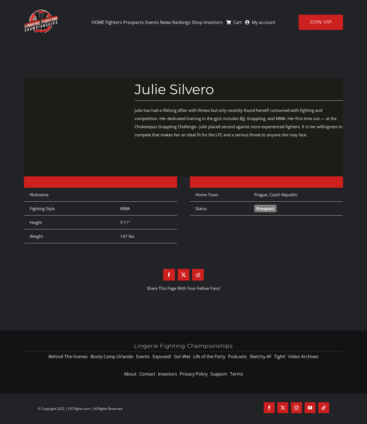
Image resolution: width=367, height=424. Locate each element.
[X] (183, 275)
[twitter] (282, 407)
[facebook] (269, 407)
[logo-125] (41, 10)
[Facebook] (169, 275)
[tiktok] (323, 407)
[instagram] (296, 407)
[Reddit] (198, 275)
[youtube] (310, 407)
